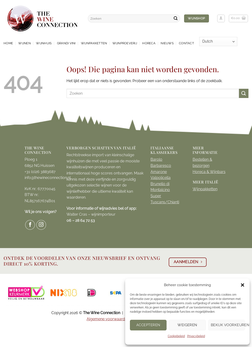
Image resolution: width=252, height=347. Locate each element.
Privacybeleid (196, 336)
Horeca (148, 43)
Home (8, 43)
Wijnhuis (44, 43)
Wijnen (24, 43)
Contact (186, 43)
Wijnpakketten (94, 43)
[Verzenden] (176, 18)
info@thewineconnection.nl (48, 177)
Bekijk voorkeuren (228, 325)
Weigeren (187, 325)
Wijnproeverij (124, 43)
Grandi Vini (66, 43)
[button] (242, 285)
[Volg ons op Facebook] (30, 225)
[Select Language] (218, 41)
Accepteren (148, 325)
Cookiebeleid (176, 336)
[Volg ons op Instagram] (41, 225)
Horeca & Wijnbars (209, 171)
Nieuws (167, 43)
